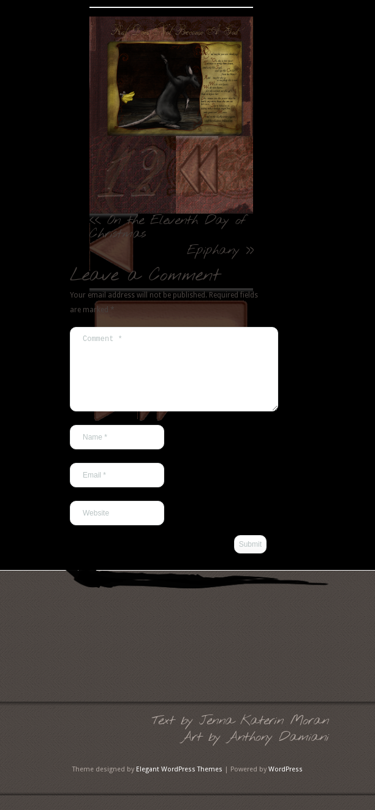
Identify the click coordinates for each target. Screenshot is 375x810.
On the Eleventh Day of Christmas (167, 227)
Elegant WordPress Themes (179, 784)
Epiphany (213, 250)
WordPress (285, 784)
